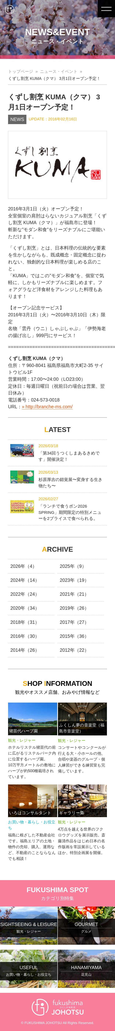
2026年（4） (23, 566)
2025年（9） (73, 566)
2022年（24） (24, 594)
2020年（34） (24, 608)
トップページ (20, 71)
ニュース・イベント (59, 71)
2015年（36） (74, 636)
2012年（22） (74, 650)
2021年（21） (74, 594)
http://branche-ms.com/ (48, 406)
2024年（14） (24, 580)
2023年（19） (74, 580)
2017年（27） (74, 622)
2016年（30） (24, 636)
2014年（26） (24, 650)
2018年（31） (24, 622)
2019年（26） (74, 608)
